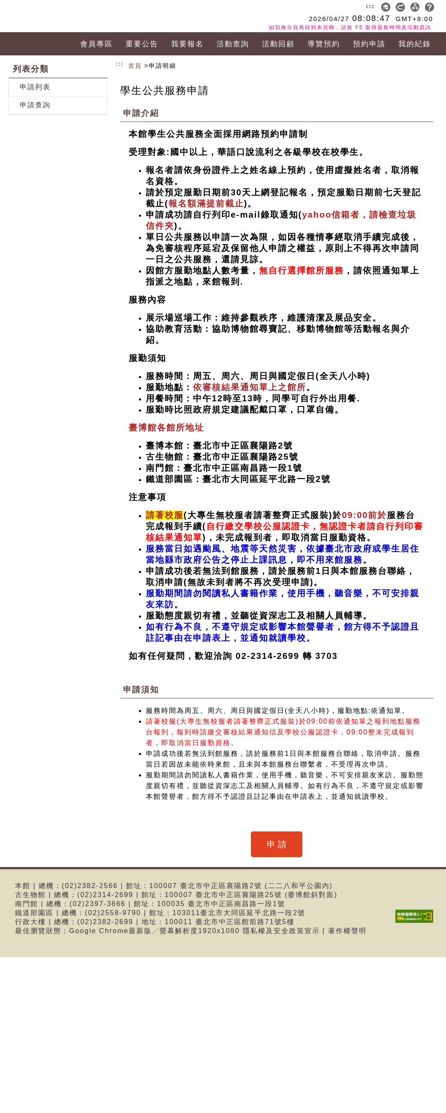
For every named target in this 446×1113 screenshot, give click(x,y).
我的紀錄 (414, 44)
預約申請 (369, 44)
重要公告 (142, 44)
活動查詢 (233, 44)
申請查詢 (35, 105)
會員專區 (96, 44)
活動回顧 (278, 44)
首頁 (135, 65)
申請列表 (35, 87)
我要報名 (187, 44)
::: (370, 6)
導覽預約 (323, 44)
